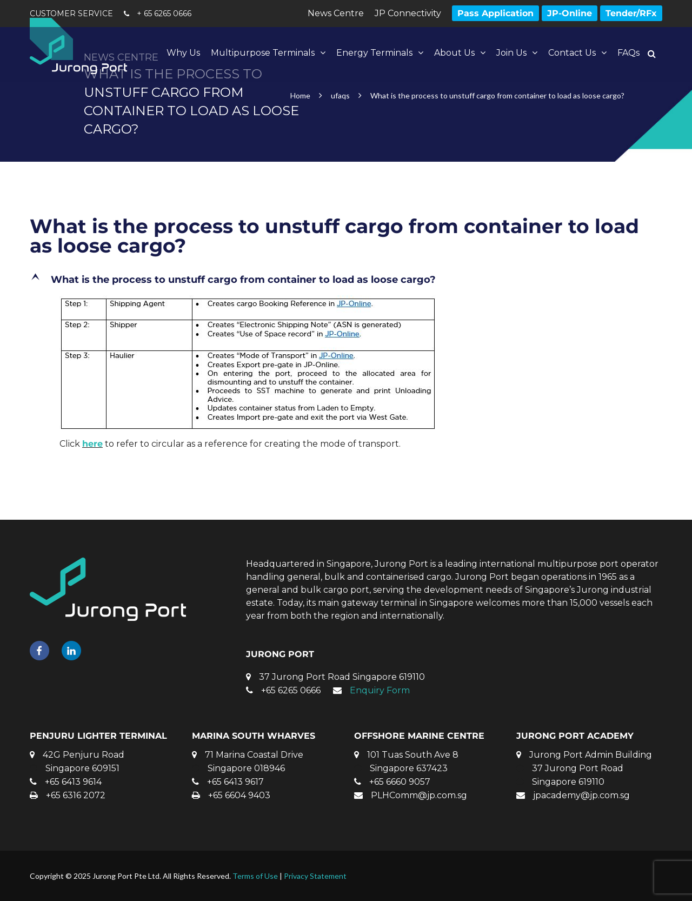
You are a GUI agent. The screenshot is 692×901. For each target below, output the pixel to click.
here (92, 444)
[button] (346, 280)
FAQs (628, 53)
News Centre (336, 13)
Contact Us (572, 53)
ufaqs (340, 95)
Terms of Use (255, 875)
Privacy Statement (315, 875)
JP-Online (569, 13)
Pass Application (495, 13)
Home (300, 95)
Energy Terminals (374, 53)
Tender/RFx (631, 13)
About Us (454, 53)
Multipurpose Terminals (263, 53)
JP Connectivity (408, 13)
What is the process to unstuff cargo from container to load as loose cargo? (334, 235)
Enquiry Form (380, 690)
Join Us (511, 53)
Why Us (183, 53)
